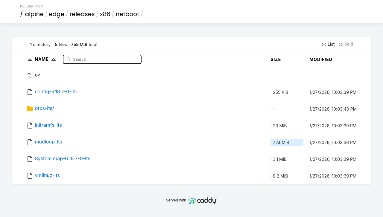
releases (82, 14)
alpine (34, 14)
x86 (105, 14)
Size (275, 59)
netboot (127, 14)
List (328, 44)
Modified (320, 59)
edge (56, 14)
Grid (346, 44)
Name (46, 59)
